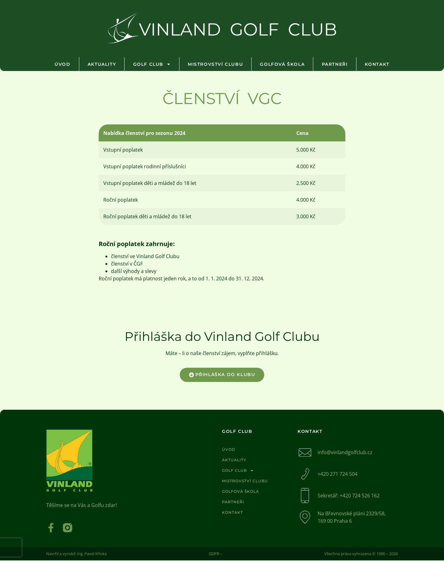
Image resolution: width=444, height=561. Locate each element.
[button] (222, 375)
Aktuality (102, 64)
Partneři (335, 64)
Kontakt (377, 64)
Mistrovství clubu (215, 64)
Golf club (152, 64)
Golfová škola (282, 64)
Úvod (62, 64)
